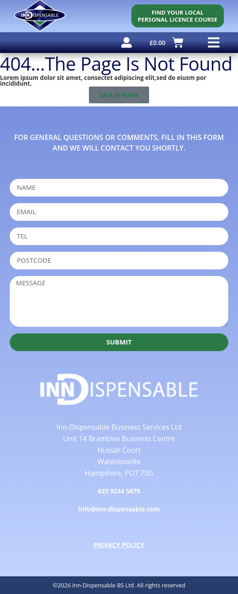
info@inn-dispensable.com (119, 509)
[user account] (126, 42)
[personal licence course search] (177, 15)
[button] (214, 43)
